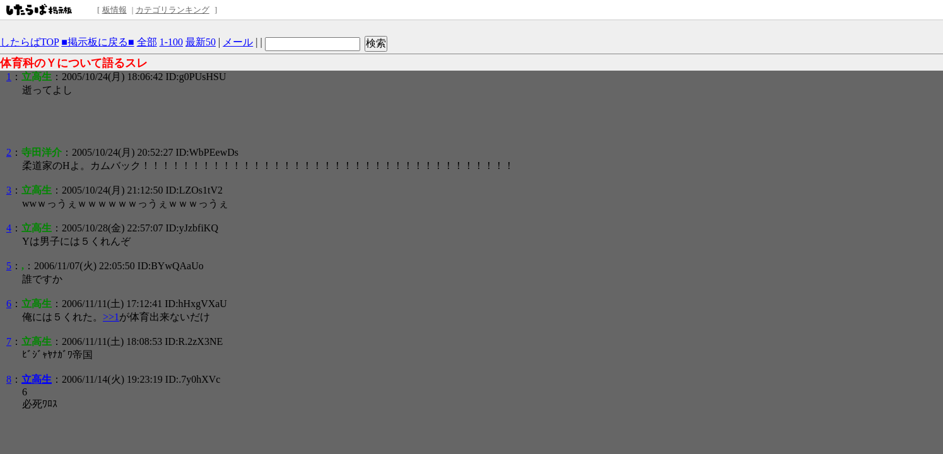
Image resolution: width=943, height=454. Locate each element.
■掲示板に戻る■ (97, 42)
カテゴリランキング (172, 10)
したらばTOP (29, 42)
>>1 (111, 316)
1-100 (171, 42)
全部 (147, 42)
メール (238, 42)
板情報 (114, 10)
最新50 (200, 42)
